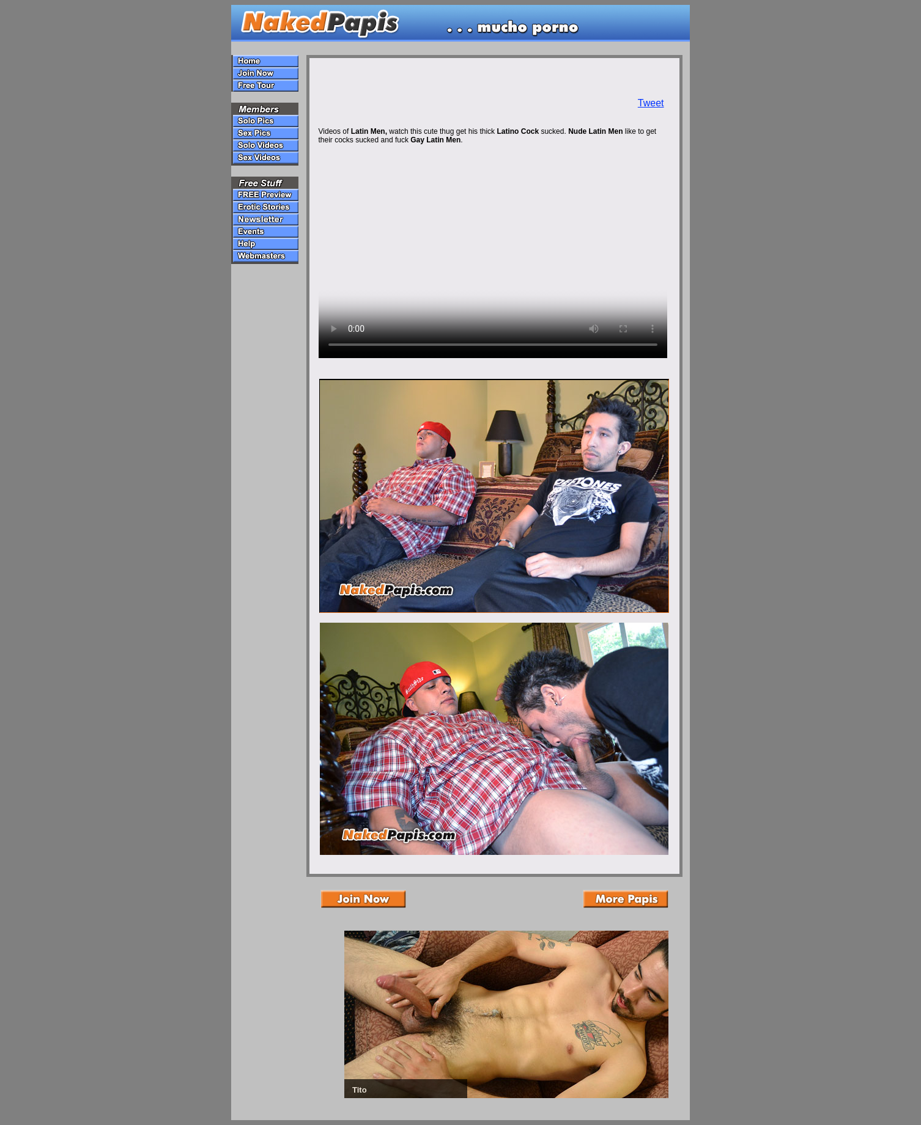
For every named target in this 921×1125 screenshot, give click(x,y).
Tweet (651, 103)
